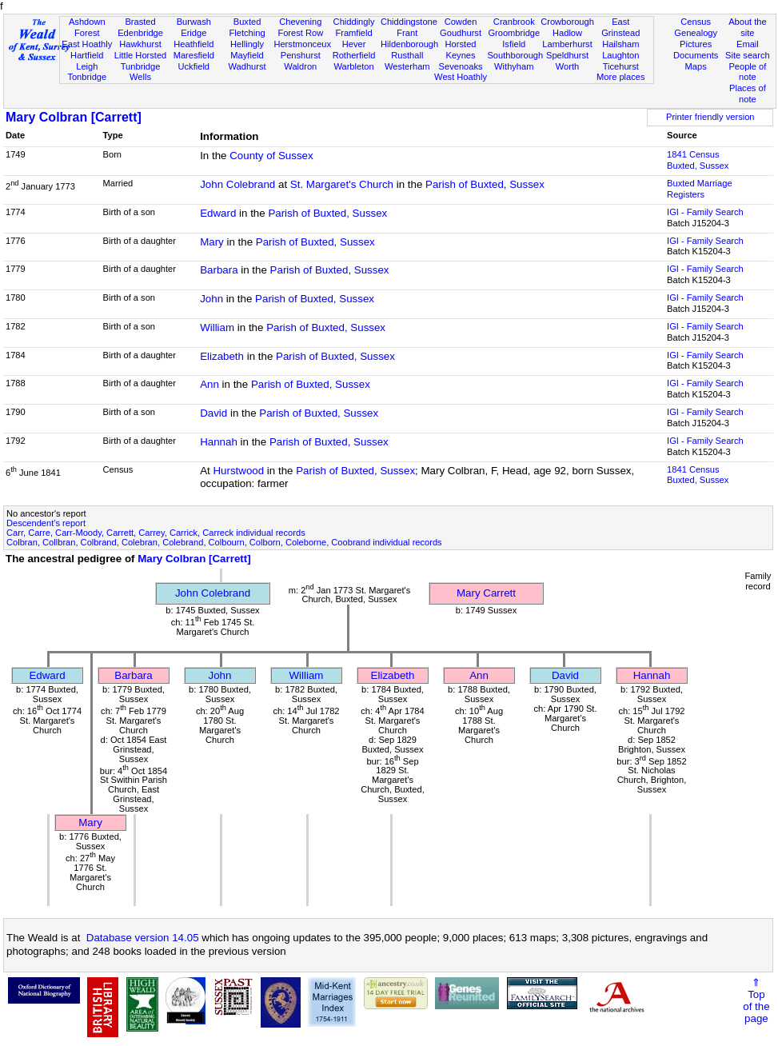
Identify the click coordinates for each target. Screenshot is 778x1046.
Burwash (194, 21)
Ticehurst (621, 66)
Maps (696, 66)
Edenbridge (140, 33)
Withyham (513, 66)
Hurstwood (238, 471)
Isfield (513, 44)
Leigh (87, 66)
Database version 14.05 (142, 938)
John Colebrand (237, 184)
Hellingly (247, 44)
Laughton (620, 55)
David (213, 413)
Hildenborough (409, 44)
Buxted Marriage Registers (699, 188)
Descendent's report (46, 523)
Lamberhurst (567, 44)
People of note (747, 72)
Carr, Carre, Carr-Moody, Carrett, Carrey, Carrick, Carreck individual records (155, 532)
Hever (354, 44)
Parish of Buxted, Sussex (485, 184)
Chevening (300, 21)
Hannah (218, 442)
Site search (747, 55)
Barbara (218, 270)
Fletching (247, 33)
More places (620, 77)
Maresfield (194, 55)
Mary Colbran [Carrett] (74, 117)
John (211, 299)
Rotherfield (354, 55)
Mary (212, 242)
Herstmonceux (302, 44)
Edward (218, 213)
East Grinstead (620, 27)
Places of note (747, 93)
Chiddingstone (409, 21)
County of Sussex (271, 156)
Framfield (353, 33)
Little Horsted (140, 55)
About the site (747, 27)
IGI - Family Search (705, 212)
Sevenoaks (461, 66)
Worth (567, 66)
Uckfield (194, 66)
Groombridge (514, 33)
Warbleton (353, 66)
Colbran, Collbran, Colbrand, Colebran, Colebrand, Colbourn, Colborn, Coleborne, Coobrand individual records (224, 542)
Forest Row (300, 33)
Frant (407, 33)
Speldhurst (567, 55)
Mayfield (246, 55)
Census (695, 21)
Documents (695, 55)
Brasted (140, 21)
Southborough (515, 55)
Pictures (696, 44)
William (217, 327)
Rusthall (407, 55)
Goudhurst (460, 33)
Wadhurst (246, 66)
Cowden (461, 21)
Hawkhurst (140, 44)
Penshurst (301, 55)
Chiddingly (354, 21)
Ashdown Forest (87, 27)
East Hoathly (87, 44)
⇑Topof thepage (756, 1000)
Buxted (247, 21)
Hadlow (567, 33)
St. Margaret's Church (341, 184)
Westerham (407, 66)
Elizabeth (222, 356)
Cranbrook (514, 21)
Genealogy (695, 33)
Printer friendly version (710, 117)
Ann (209, 384)
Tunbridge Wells (141, 72)
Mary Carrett (486, 593)
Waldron (300, 66)
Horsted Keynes (461, 49)
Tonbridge (86, 77)
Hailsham (620, 44)
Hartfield (86, 55)
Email (747, 44)
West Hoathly (460, 77)
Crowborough (567, 21)
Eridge (193, 33)
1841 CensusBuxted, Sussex (697, 160)
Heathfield (193, 44)
